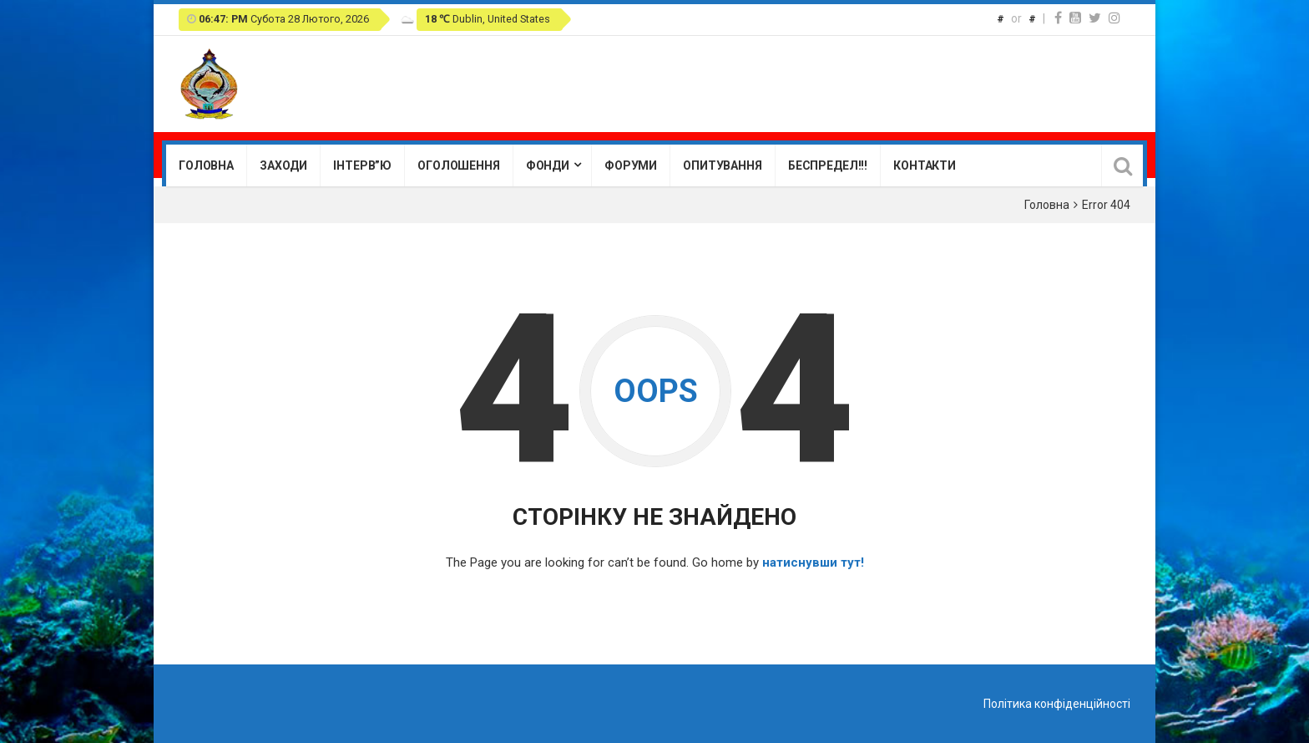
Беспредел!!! (827, 165)
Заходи (283, 165)
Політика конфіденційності (1056, 703)
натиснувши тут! (813, 562)
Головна (206, 165)
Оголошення (458, 165)
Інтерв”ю (362, 165)
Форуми (630, 165)
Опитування (722, 165)
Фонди (547, 165)
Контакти (924, 165)
